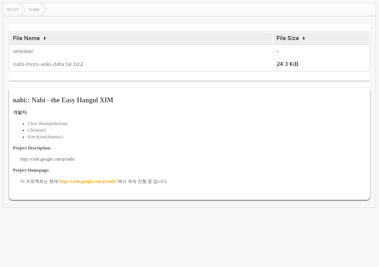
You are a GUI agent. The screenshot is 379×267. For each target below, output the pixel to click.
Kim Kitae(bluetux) (45, 136)
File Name (26, 38)
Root (13, 10)
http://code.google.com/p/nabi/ (88, 181)
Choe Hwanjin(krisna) (47, 123)
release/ (23, 51)
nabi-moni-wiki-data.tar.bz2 (48, 64)
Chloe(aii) (37, 130)
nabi (34, 10)
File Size (287, 38)
